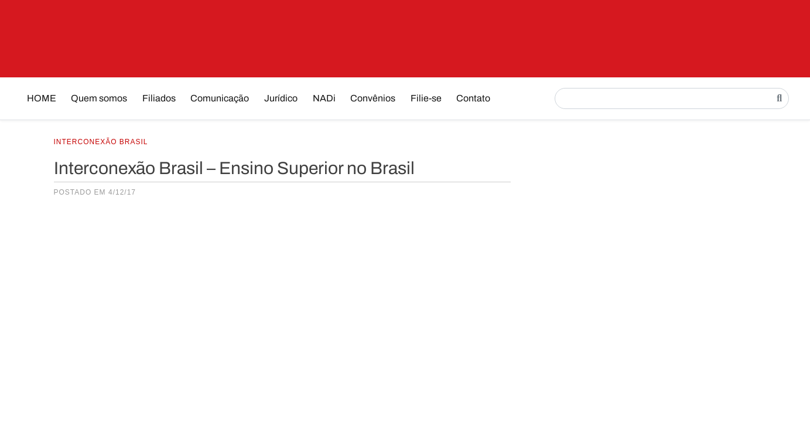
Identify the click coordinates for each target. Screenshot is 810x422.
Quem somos (99, 98)
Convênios (372, 98)
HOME (41, 98)
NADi (324, 98)
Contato (473, 98)
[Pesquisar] (779, 98)
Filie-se (426, 98)
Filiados (159, 98)
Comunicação (219, 98)
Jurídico (281, 98)
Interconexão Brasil (101, 142)
